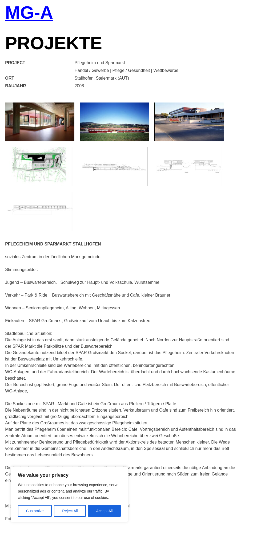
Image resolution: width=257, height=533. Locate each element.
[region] (69, 494)
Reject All (70, 511)
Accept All (104, 511)
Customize (35, 511)
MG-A (29, 13)
